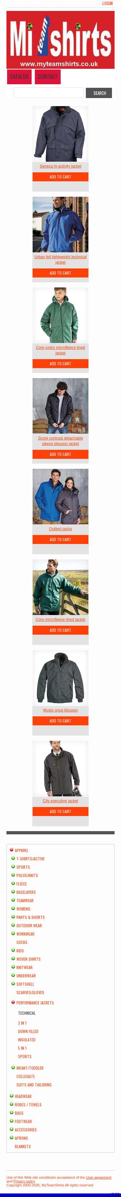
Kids (20, 950)
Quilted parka (60, 529)
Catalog (19, 76)
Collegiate (25, 1076)
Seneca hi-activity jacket (60, 166)
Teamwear (25, 900)
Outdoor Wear (29, 925)
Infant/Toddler (30, 1068)
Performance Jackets (35, 1002)
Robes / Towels (28, 1104)
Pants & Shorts (30, 917)
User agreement (98, 1177)
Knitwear (24, 967)
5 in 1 (22, 1048)
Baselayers (26, 892)
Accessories (26, 1129)
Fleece (21, 883)
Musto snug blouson (60, 710)
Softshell (25, 984)
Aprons (21, 1138)
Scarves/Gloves (30, 992)
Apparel (21, 850)
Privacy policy (24, 1181)
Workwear (25, 934)
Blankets (23, 1146)
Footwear (23, 1121)
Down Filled (28, 1031)
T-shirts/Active (30, 858)
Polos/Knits (27, 875)
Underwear (26, 975)
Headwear (23, 1096)
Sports (23, 867)
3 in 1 (22, 1023)
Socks (21, 942)
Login (107, 3)
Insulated (26, 1039)
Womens (23, 908)
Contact (48, 76)
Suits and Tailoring (34, 1084)
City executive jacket (60, 801)
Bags (19, 1113)
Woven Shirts (28, 959)
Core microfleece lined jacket (60, 619)
